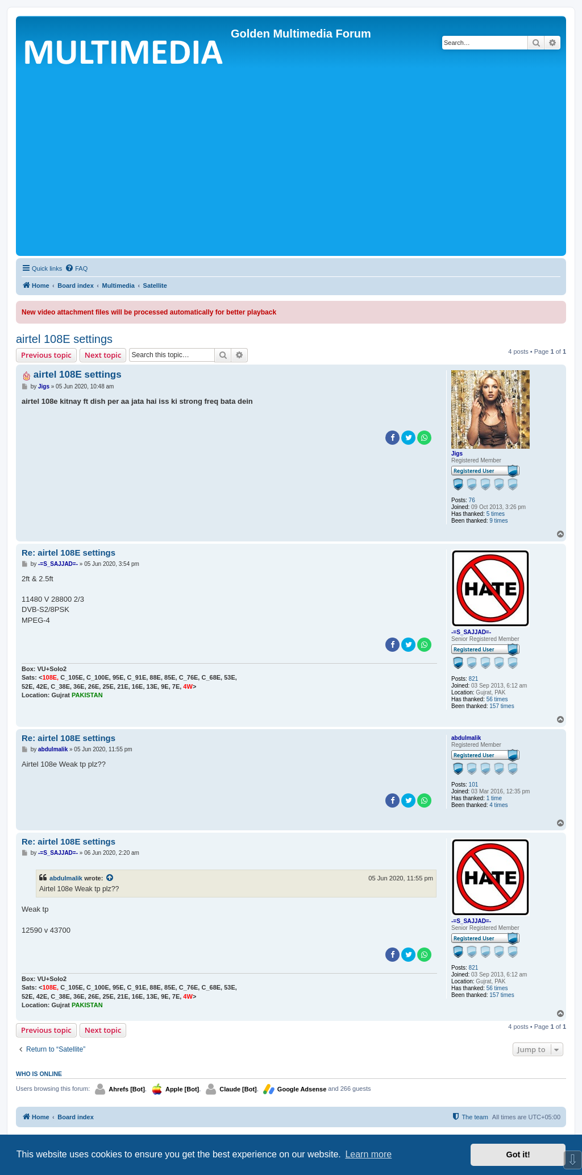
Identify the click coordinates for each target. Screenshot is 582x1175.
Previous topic (46, 355)
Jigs (457, 453)
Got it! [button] (518, 1154)
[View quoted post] (110, 878)
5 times (496, 514)
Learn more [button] (368, 1154)
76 (472, 500)
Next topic (103, 355)
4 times (498, 805)
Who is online (39, 1073)
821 (474, 679)
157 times (501, 706)
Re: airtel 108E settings (68, 552)
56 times (497, 699)
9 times (498, 521)
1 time (494, 798)
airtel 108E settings (64, 339)
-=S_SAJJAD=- (471, 632)
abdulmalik (466, 738)
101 (474, 784)
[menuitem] (76, 268)
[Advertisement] (291, 167)
